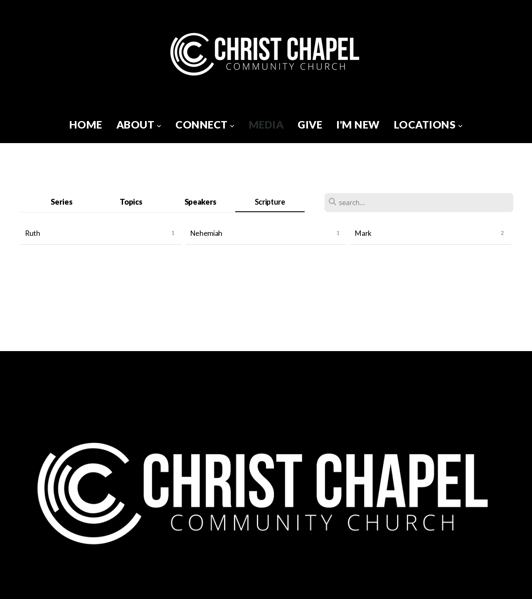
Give (310, 124)
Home (85, 124)
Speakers (201, 201)
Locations (428, 124)
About (139, 124)
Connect (205, 124)
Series (61, 201)
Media (266, 124)
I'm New (358, 124)
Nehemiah (206, 233)
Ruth (32, 233)
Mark (363, 233)
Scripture (270, 201)
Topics (131, 201)
